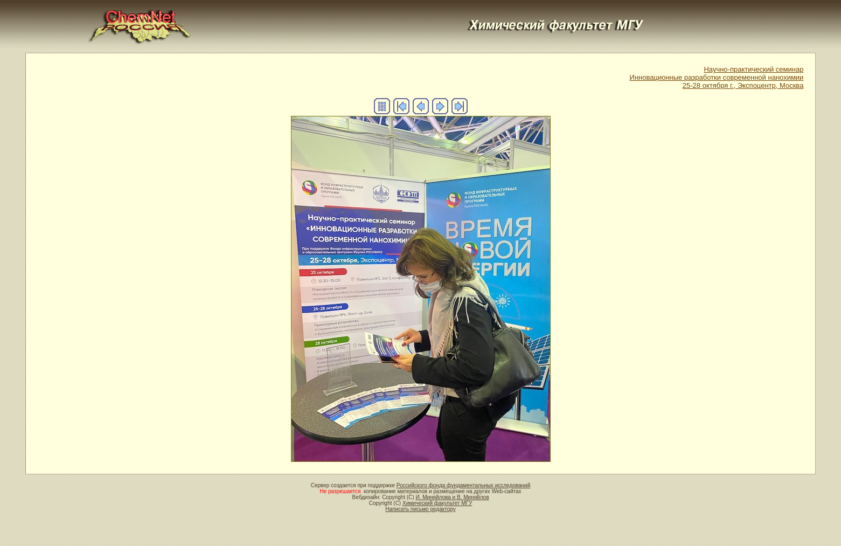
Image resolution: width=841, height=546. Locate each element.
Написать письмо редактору (420, 509)
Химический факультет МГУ (437, 503)
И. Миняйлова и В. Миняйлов (452, 497)
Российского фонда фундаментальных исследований (463, 485)
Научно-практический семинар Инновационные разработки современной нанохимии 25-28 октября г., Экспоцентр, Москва (717, 77)
